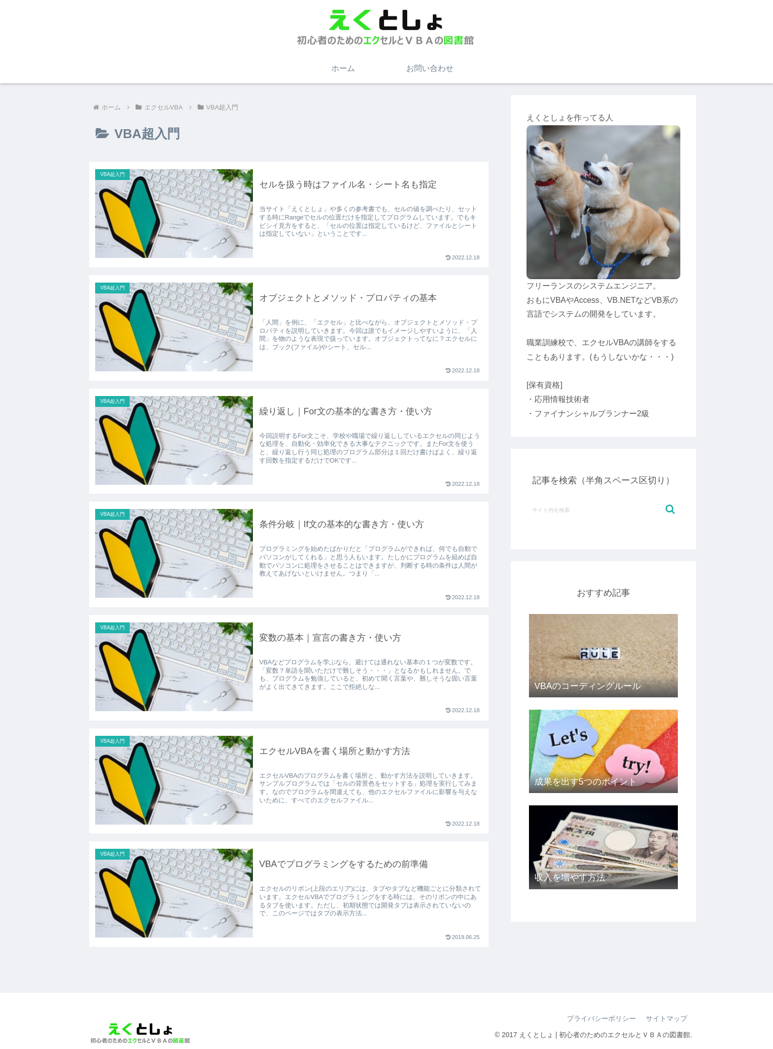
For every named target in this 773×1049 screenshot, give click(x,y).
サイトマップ (666, 1018)
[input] (603, 509)
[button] (670, 509)
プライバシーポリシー (601, 1018)
